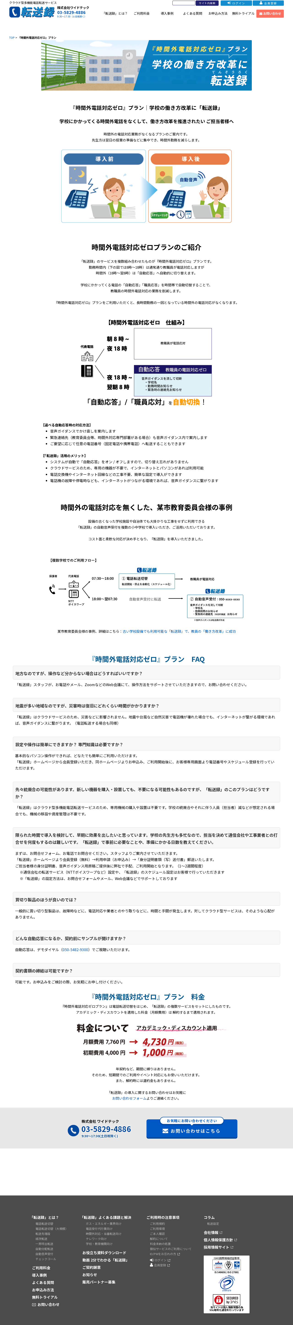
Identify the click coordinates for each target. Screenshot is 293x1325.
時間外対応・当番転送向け (104, 1233)
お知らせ (89, 1274)
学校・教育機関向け (99, 1244)
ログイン (236, 3)
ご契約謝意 (91, 1267)
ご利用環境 (157, 1228)
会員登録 (268, 3)
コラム (209, 1217)
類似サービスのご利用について (171, 1249)
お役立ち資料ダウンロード (104, 1252)
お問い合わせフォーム (129, 1098)
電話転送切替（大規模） (51, 1228)
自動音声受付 (44, 1254)
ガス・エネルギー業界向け (104, 1223)
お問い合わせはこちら (192, 1126)
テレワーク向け (96, 1239)
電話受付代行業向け (99, 1228)
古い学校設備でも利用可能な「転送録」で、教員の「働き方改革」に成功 (179, 631)
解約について (159, 1239)
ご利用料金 (142, 13)
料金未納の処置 (160, 1244)
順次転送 (41, 1239)
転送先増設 (42, 1233)
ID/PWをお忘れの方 (163, 1254)
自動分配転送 (44, 1249)
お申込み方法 (218, 13)
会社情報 (211, 1232)
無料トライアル (243, 13)
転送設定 (213, 1223)
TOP (12, 37)
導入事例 (167, 13)
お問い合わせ (270, 13)
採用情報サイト (216, 1247)
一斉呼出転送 (44, 1244)
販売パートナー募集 (98, 1282)
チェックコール (45, 1259)
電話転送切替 (44, 1223)
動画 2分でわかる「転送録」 (105, 1260)
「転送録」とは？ (115, 13)
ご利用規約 (157, 1223)
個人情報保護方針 (218, 1239)
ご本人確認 (157, 1233)
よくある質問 (192, 13)
